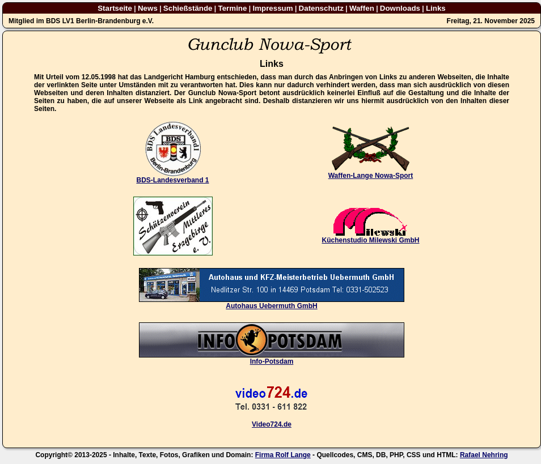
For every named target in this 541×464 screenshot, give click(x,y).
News (148, 8)
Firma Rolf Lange (283, 455)
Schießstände (188, 8)
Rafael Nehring (484, 455)
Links (436, 8)
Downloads (400, 8)
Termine (232, 8)
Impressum (272, 8)
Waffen (361, 8)
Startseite (115, 8)
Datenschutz (321, 8)
